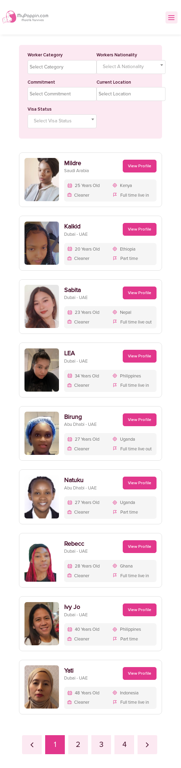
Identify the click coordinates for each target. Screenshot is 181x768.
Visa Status (40, 109)
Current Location (114, 82)
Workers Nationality (117, 55)
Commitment (41, 82)
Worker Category (45, 55)
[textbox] (64, 67)
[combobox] (62, 67)
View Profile (139, 166)
